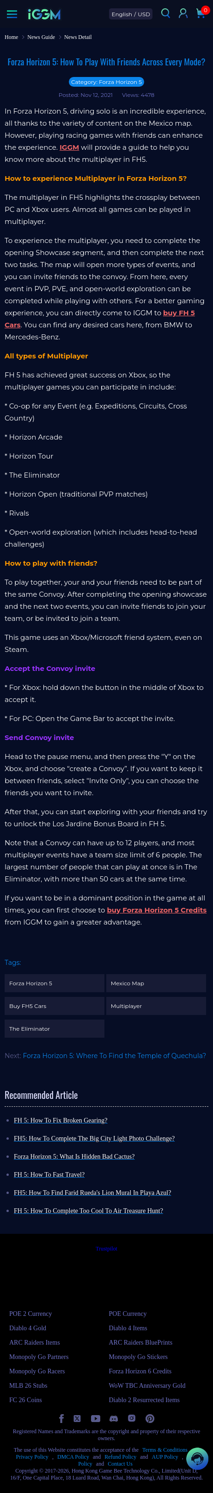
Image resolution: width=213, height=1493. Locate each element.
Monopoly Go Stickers (138, 1356)
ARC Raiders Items (34, 1342)
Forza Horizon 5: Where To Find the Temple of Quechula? (114, 1056)
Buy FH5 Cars (27, 1005)
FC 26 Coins (25, 1400)
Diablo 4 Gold (27, 1328)
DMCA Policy (73, 1457)
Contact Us (120, 1464)
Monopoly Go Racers (37, 1371)
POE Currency (128, 1313)
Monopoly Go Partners (38, 1356)
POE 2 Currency (30, 1313)
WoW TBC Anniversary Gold (147, 1385)
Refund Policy (120, 1457)
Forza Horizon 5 (30, 983)
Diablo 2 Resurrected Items (144, 1400)
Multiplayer (126, 1005)
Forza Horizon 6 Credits (140, 1371)
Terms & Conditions (165, 1450)
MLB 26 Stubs (28, 1385)
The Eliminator (29, 1028)
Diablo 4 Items (128, 1328)
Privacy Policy (32, 1457)
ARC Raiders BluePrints (141, 1342)
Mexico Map (127, 983)
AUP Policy (165, 1457)
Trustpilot (106, 1248)
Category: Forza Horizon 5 (106, 81)
